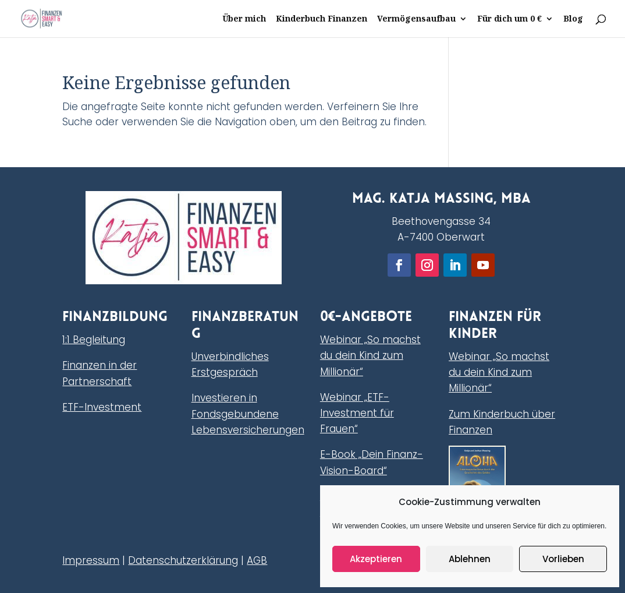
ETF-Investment (101, 407)
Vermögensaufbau (416, 19)
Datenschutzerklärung (183, 560)
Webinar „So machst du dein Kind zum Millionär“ (370, 355)
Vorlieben (563, 559)
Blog (573, 19)
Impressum (90, 560)
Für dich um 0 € (509, 19)
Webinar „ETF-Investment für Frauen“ (357, 413)
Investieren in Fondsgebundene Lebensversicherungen (247, 413)
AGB (257, 560)
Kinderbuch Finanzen (321, 19)
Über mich (244, 19)
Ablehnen (470, 559)
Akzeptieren (376, 559)
